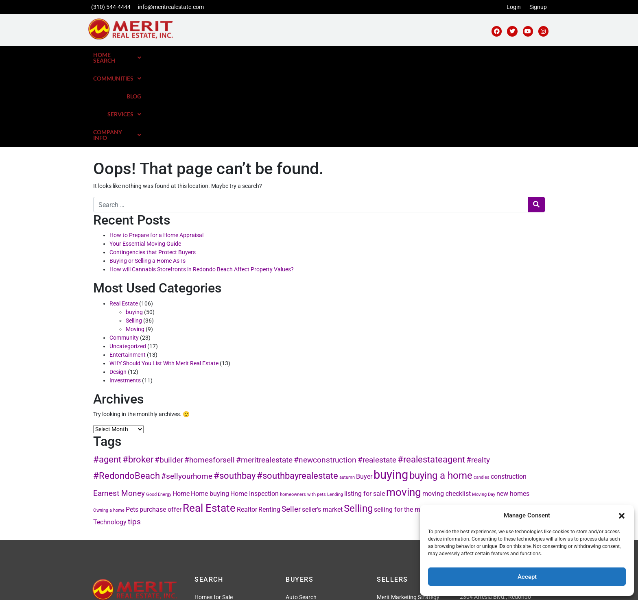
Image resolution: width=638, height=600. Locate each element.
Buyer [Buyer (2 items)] (364, 393)
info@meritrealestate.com (171, 7)
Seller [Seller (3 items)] (291, 426)
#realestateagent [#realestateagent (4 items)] (431, 376)
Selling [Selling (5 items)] (358, 425)
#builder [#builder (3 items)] (169, 377)
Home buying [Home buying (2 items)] (210, 411)
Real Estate (123, 220)
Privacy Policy (273, 588)
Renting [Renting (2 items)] (269, 426)
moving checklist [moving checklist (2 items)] (446, 411)
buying (134, 229)
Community (124, 254)
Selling (134, 237)
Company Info (519, 54)
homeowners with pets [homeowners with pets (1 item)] (303, 411)
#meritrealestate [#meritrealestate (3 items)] (264, 377)
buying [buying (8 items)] (391, 392)
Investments (125, 297)
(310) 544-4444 (111, 7)
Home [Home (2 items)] (181, 411)
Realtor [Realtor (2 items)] (247, 426)
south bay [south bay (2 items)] (466, 426)
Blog (427, 54)
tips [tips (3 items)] (134, 438)
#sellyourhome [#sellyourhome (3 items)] (186, 393)
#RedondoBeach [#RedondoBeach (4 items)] (126, 392)
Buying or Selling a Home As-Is (147, 178)
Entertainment (127, 271)
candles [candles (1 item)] (481, 394)
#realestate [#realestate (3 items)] (377, 377)
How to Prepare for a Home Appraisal (156, 152)
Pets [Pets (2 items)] (132, 426)
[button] (622, 515)
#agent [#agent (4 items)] (107, 376)
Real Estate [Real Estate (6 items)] (209, 425)
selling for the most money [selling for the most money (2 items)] (412, 426)
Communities (384, 54)
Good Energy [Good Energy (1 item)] (158, 411)
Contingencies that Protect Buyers (152, 169)
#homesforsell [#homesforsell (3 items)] (209, 377)
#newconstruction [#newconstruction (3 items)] (325, 377)
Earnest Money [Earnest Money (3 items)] (119, 410)
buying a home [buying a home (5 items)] (440, 392)
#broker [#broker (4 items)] (137, 376)
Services (464, 54)
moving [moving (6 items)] (403, 409)
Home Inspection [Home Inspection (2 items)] (254, 411)
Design (118, 289)
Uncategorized (127, 263)
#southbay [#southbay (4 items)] (235, 392)
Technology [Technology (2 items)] (110, 439)
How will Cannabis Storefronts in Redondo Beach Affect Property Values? (201, 186)
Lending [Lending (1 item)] (335, 411)
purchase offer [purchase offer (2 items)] (160, 426)
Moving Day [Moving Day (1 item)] (483, 411)
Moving (135, 246)
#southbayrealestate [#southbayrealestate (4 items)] (297, 392)
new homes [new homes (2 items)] (512, 411)
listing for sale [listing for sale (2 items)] (364, 411)
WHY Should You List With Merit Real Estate (163, 280)
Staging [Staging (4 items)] (496, 425)
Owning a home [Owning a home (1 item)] (109, 427)
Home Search (323, 54)
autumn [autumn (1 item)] (347, 394)
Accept (527, 576)
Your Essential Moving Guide (145, 160)
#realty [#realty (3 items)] (478, 377)
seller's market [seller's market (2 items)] (322, 426)
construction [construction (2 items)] (509, 393)
